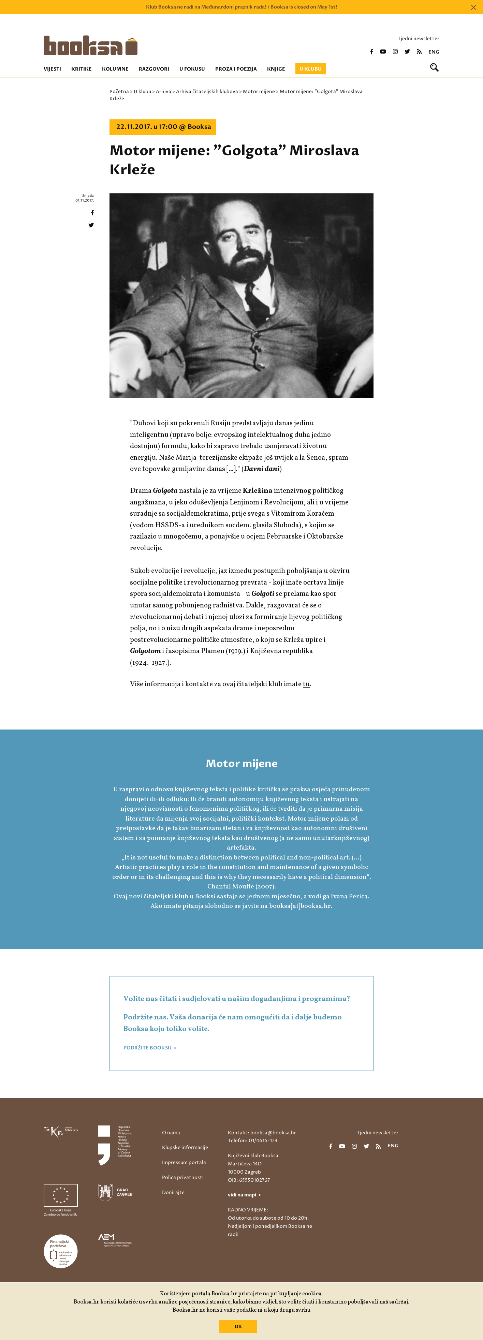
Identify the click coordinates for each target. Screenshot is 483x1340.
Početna (119, 91)
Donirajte (173, 1192)
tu (306, 684)
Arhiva (163, 91)
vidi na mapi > (244, 1195)
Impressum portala (184, 1162)
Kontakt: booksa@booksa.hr (262, 1133)
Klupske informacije (185, 1147)
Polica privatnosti (183, 1177)
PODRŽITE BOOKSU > (149, 1048)
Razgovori (154, 69)
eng (433, 52)
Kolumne (115, 69)
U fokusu (192, 69)
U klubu (310, 69)
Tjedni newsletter (418, 38)
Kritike (81, 69)
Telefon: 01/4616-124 (253, 1140)
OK (238, 1327)
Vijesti (52, 69)
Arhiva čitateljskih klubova (207, 91)
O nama (171, 1133)
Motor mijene (259, 91)
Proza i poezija (236, 69)
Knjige (276, 69)
